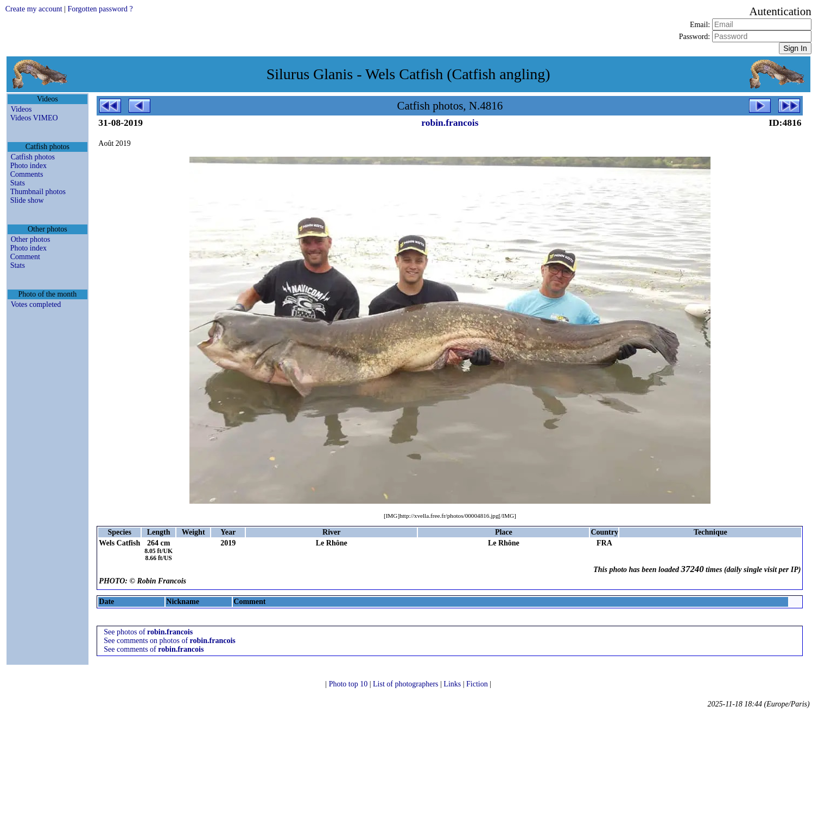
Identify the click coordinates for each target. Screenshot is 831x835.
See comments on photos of (169, 641)
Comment (25, 257)
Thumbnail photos (38, 192)
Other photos (30, 239)
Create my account (33, 9)
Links (452, 684)
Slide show (27, 200)
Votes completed (36, 304)
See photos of (148, 632)
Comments (26, 174)
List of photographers (406, 684)
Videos (21, 109)
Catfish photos (33, 157)
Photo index (28, 166)
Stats (17, 183)
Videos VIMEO (34, 118)
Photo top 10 (349, 684)
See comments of (154, 649)
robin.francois (449, 122)
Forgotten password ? (99, 9)
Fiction (478, 684)
